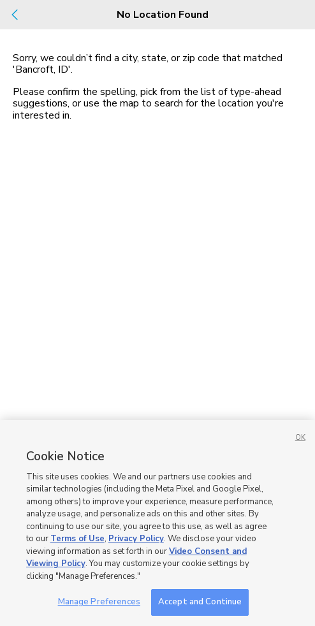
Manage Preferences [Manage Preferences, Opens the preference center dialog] (99, 602)
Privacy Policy (136, 538)
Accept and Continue (200, 602)
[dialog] (157, 313)
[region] (157, 523)
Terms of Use (77, 538)
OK (300, 437)
